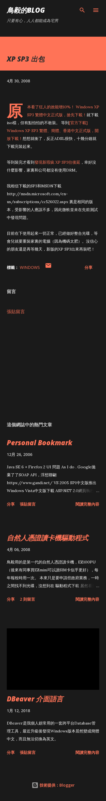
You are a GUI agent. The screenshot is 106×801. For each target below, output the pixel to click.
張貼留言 (16, 311)
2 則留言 (27, 599)
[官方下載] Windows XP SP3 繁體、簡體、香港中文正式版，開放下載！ (53, 130)
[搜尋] (82, 10)
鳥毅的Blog (26, 10)
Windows (30, 267)
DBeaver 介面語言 (35, 698)
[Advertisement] (53, 368)
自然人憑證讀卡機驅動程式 (47, 537)
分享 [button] (88, 267)
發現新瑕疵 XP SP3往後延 (57, 162)
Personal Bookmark (39, 442)
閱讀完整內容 (87, 504)
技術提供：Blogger (53, 785)
